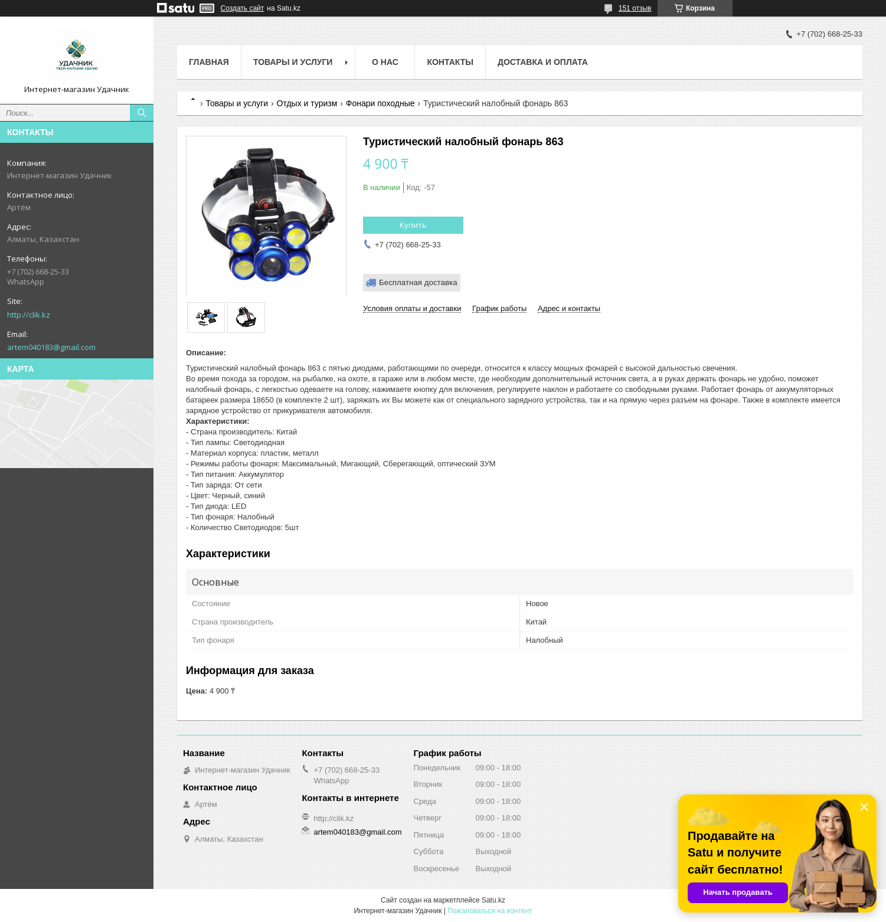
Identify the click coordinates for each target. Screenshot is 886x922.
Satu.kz (493, 900)
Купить (413, 225)
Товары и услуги (293, 62)
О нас (385, 62)
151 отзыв (635, 8)
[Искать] (141, 113)
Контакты (450, 62)
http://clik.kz (28, 314)
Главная (209, 62)
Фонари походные (380, 103)
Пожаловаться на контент (489, 911)
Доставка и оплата (543, 62)
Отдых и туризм (307, 103)
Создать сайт (242, 8)
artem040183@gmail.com (51, 347)
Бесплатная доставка (418, 282)
